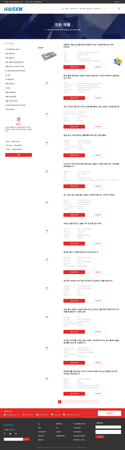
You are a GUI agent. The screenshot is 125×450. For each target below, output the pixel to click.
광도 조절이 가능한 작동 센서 (15, 62)
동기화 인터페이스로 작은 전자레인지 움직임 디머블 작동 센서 (88, 281)
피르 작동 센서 (10, 58)
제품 (66, 8)
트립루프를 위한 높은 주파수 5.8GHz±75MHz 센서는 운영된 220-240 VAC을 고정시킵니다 (90, 372)
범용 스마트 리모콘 (11, 101)
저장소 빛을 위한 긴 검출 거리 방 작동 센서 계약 (82, 223)
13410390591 (28, 415)
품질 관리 (90, 8)
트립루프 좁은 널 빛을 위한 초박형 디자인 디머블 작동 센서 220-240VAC (88, 46)
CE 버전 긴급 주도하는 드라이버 (15, 105)
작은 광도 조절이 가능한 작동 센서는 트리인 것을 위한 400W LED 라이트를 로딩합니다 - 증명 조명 (91, 310)
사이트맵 (58, 432)
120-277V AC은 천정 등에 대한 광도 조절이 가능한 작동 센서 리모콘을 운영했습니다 (91, 165)
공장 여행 (82, 8)
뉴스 (57, 428)
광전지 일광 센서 (11, 92)
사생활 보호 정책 (60, 436)
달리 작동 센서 (10, 83)
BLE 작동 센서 (10, 53)
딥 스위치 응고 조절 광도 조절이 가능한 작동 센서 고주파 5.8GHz (89, 195)
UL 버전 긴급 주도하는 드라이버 (15, 71)
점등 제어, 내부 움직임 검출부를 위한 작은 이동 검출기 (85, 135)
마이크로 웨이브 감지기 (13, 49)
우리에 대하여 (73, 8)
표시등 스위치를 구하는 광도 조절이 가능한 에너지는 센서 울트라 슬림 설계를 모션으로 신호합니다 (91, 341)
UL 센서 (8, 75)
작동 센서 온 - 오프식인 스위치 (15, 66)
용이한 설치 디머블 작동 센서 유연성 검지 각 (81, 252)
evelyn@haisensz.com (16, 2)
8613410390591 (42, 415)
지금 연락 (98, 67)
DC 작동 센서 (10, 79)
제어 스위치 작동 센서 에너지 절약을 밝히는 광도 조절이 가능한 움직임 (91, 107)
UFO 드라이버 (10, 109)
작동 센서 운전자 (11, 96)
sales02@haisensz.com (71, 415)
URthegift (55, 414)
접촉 (18, 155)
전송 (26, 439)
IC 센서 (8, 88)
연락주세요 (97, 8)
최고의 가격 (74, 67)
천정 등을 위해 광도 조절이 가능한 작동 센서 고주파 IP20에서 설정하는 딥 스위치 (91, 77)
